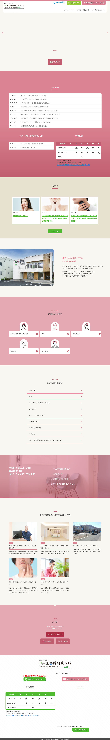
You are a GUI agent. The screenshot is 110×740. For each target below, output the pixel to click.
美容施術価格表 (55, 62)
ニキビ (43, 334)
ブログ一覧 (55, 231)
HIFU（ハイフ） (32, 409)
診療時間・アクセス (100, 10)
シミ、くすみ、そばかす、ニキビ (37, 415)
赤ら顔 (31, 397)
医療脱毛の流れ (63, 641)
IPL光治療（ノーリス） (34, 421)
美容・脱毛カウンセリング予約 (95, 3)
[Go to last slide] (2, 33)
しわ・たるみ (76, 334)
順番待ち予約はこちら (35, 679)
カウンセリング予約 (54, 634)
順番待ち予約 (75, 3)
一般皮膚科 (78, 10)
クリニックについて (69, 10)
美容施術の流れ (47, 641)
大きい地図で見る (81, 730)
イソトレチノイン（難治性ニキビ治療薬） (39, 403)
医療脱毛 (13, 351)
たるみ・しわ (32, 390)
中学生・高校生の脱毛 (35, 428)
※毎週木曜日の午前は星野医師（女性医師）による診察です (73, 165)
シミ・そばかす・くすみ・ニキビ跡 (19, 334)
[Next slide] (107, 33)
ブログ (91, 10)
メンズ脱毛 (45, 351)
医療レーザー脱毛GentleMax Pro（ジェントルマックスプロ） (45, 440)
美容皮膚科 (86, 10)
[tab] (53, 50)
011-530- (60, 2)
